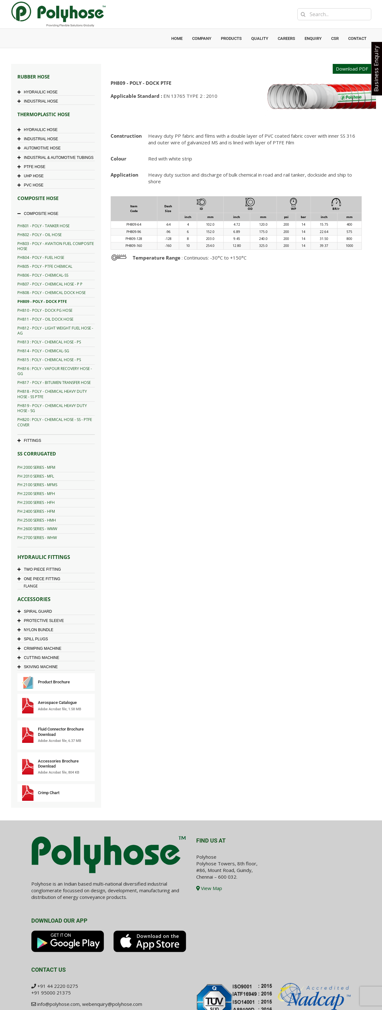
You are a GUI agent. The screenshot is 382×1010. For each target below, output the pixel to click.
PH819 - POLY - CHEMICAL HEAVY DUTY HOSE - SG (52, 408)
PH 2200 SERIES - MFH (36, 493)
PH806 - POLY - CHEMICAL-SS (42, 275)
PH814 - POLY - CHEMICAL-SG (43, 351)
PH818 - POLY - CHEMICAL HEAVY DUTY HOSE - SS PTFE (52, 394)
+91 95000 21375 (51, 992)
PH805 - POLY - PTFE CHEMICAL (44, 266)
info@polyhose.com (58, 1004)
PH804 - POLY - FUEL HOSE (40, 257)
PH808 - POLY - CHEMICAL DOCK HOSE (51, 292)
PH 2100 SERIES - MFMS (37, 484)
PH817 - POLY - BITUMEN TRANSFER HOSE (54, 382)
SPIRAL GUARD (36, 611)
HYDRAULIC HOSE (39, 92)
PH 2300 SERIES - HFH (36, 502)
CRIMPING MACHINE (41, 648)
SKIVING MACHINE (39, 667)
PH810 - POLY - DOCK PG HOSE (44, 310)
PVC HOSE (32, 185)
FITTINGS (31, 440)
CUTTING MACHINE (40, 658)
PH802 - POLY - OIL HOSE (39, 234)
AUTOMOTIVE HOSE (41, 148)
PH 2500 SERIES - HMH (36, 520)
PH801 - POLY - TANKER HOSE (43, 226)
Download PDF (352, 69)
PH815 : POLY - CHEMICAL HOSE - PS (49, 359)
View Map (209, 888)
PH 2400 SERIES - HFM (36, 511)
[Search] (303, 14)
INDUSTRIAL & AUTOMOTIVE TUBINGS (57, 157)
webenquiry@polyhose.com (112, 1004)
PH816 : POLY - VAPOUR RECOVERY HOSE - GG (54, 371)
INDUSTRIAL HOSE (39, 101)
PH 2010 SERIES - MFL (35, 476)
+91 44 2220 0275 (57, 986)
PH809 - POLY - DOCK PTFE (42, 301)
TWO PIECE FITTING (41, 569)
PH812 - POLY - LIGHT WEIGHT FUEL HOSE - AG (55, 330)
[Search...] (334, 14)
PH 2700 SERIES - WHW (37, 537)
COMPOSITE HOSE (39, 213)
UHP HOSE (32, 176)
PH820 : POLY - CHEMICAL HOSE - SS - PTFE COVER (54, 422)
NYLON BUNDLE (37, 630)
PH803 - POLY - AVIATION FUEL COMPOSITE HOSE (55, 246)
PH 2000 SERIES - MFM (36, 467)
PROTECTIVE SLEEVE (42, 620)
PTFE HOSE (33, 167)
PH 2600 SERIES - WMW (37, 528)
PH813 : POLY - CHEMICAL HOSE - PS (49, 342)
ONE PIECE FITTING (40, 579)
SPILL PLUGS (34, 639)
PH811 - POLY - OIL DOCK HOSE (45, 319)
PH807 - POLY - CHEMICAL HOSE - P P (49, 284)
